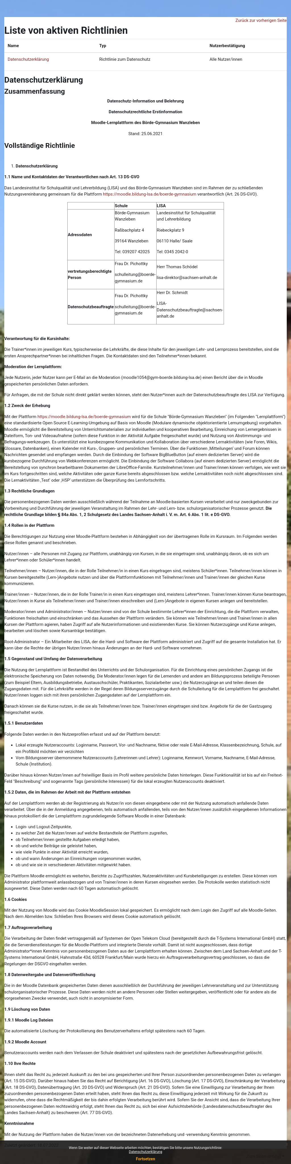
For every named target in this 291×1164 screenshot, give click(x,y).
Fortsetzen (145, 1159)
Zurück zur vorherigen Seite (261, 20)
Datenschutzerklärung (145, 1152)
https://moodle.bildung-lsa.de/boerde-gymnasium (149, 194)
